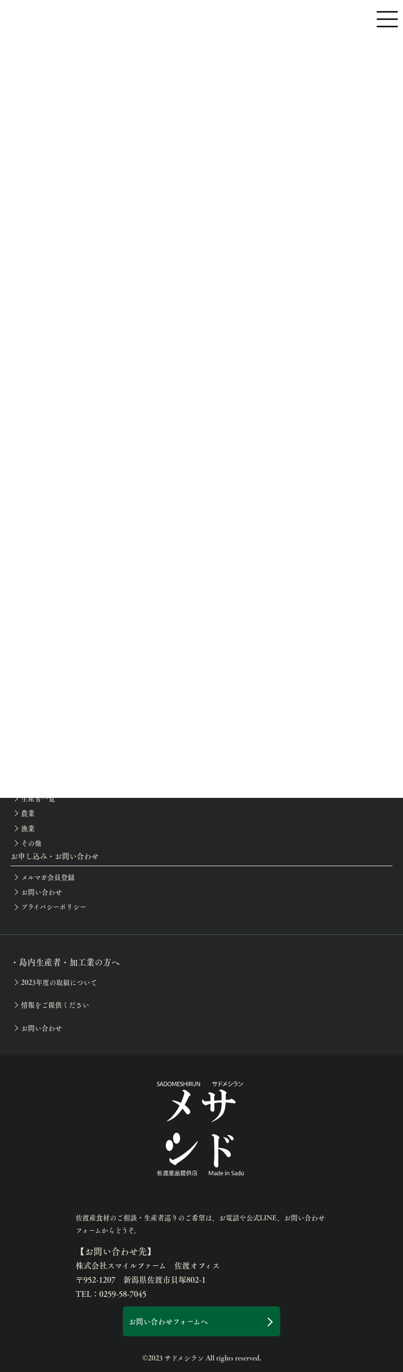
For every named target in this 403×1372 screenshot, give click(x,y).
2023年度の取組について (59, 982)
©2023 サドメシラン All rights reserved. (201, 1358)
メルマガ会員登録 (48, 877)
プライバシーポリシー (54, 906)
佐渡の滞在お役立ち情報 (58, 679)
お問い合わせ (41, 892)
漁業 (28, 828)
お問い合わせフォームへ (168, 1321)
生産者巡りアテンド (51, 664)
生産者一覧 (38, 798)
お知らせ (34, 754)
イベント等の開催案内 (55, 724)
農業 (28, 813)
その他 (31, 843)
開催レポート (41, 739)
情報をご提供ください (55, 1005)
